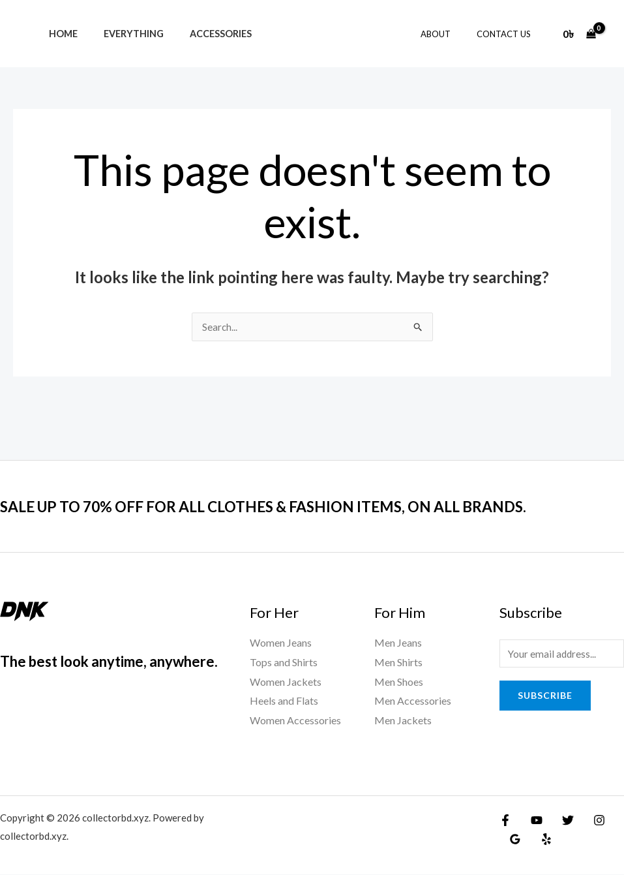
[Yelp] (542, 840)
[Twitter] (561, 821)
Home (59, 33)
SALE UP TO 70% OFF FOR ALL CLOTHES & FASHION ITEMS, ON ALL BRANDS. (303, 506)
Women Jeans (281, 643)
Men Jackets (403, 720)
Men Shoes (398, 682)
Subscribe (545, 697)
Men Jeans (398, 643)
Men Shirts (398, 662)
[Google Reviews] (514, 840)
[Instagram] (589, 821)
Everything (123, 33)
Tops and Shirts (284, 662)
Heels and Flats (284, 701)
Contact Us (508, 34)
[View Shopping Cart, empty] (579, 34)
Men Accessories (412, 701)
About (449, 34)
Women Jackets (285, 682)
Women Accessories (295, 720)
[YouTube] (533, 821)
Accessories (202, 33)
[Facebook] (505, 821)
